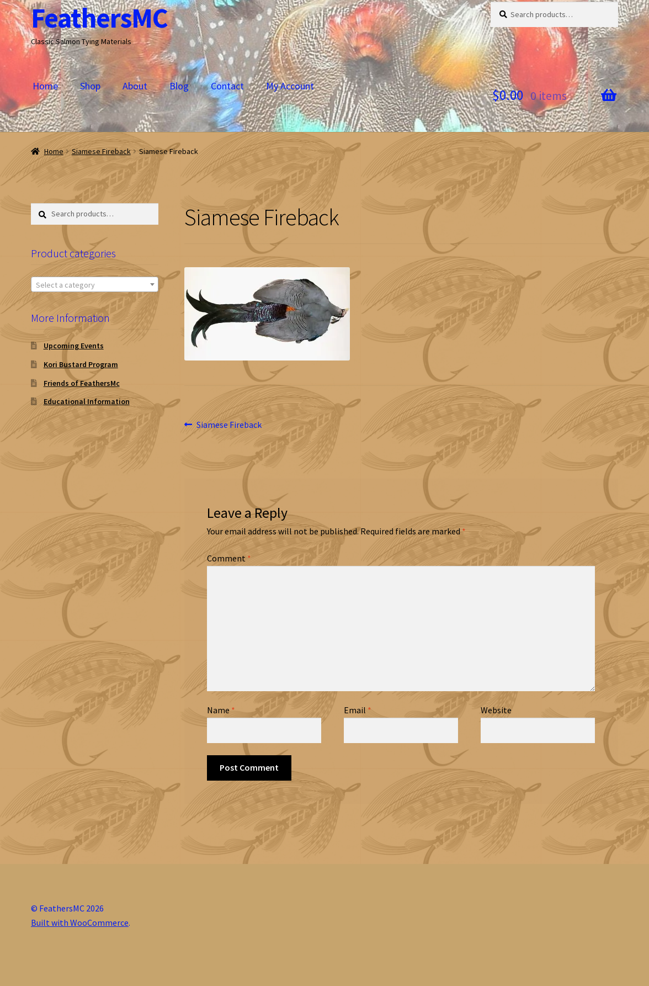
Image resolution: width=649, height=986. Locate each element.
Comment (229, 558)
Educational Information (87, 401)
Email (357, 709)
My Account (290, 85)
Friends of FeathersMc (82, 383)
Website (496, 709)
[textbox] (94, 285)
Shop (90, 85)
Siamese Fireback (101, 151)
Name (221, 709)
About (135, 85)
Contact (227, 85)
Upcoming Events (74, 346)
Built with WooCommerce (80, 922)
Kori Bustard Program (81, 364)
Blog (179, 85)
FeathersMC (99, 18)
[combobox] (94, 284)
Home (45, 85)
